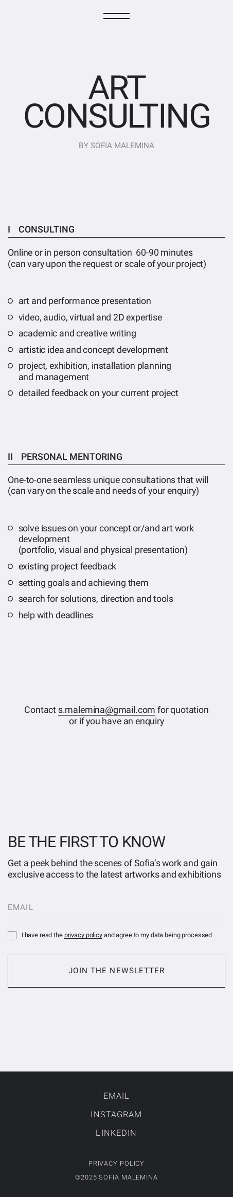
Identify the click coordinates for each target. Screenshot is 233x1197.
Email (116, 1096)
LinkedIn (116, 1133)
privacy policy (83, 935)
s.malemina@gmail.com (106, 709)
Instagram (116, 1114)
